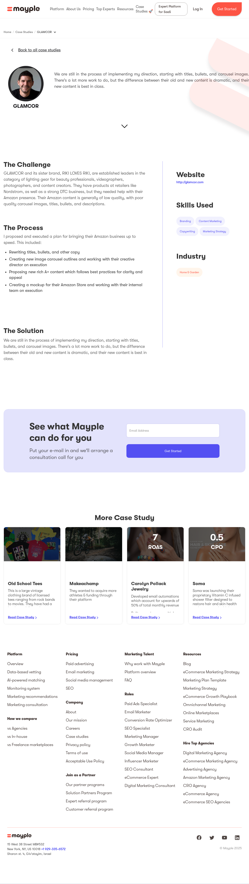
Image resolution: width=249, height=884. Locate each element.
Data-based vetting (24, 672)
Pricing (72, 654)
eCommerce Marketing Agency (210, 761)
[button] (57, 9)
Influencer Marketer (141, 761)
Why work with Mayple (145, 663)
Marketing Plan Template (204, 680)
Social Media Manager (144, 753)
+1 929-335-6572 (53, 849)
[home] (23, 9)
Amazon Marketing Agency (206, 777)
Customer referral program (89, 809)
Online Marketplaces (201, 713)
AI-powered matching (26, 680)
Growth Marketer (140, 744)
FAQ (128, 680)
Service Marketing (198, 721)
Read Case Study (21, 617)
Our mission (76, 720)
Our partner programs (85, 784)
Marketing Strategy (200, 688)
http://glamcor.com (190, 182)
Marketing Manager (142, 736)
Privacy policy (78, 744)
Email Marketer (138, 712)
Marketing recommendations (32, 696)
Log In (198, 9)
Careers (73, 728)
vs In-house (17, 736)
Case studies (77, 736)
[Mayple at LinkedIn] (237, 837)
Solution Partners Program (89, 793)
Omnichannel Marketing (204, 704)
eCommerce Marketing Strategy (211, 672)
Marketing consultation (27, 704)
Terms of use (77, 753)
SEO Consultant (139, 769)
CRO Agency (194, 785)
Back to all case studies (39, 50)
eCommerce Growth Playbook (210, 696)
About (71, 712)
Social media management (89, 680)
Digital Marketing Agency (205, 753)
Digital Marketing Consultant (150, 785)
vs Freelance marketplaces (30, 744)
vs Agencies (17, 728)
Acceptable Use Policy (85, 761)
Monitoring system (23, 688)
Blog (187, 663)
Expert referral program (86, 801)
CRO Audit (192, 729)
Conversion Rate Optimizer (148, 720)
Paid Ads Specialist (141, 703)
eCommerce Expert (141, 777)
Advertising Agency (200, 769)
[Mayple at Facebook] (199, 837)
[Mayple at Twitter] (211, 837)
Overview (15, 663)
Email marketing (80, 672)
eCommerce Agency (201, 793)
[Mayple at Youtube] (224, 837)
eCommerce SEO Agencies (206, 802)
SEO (70, 688)
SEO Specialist (137, 728)
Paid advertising (80, 663)
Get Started (226, 9)
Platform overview (140, 672)
